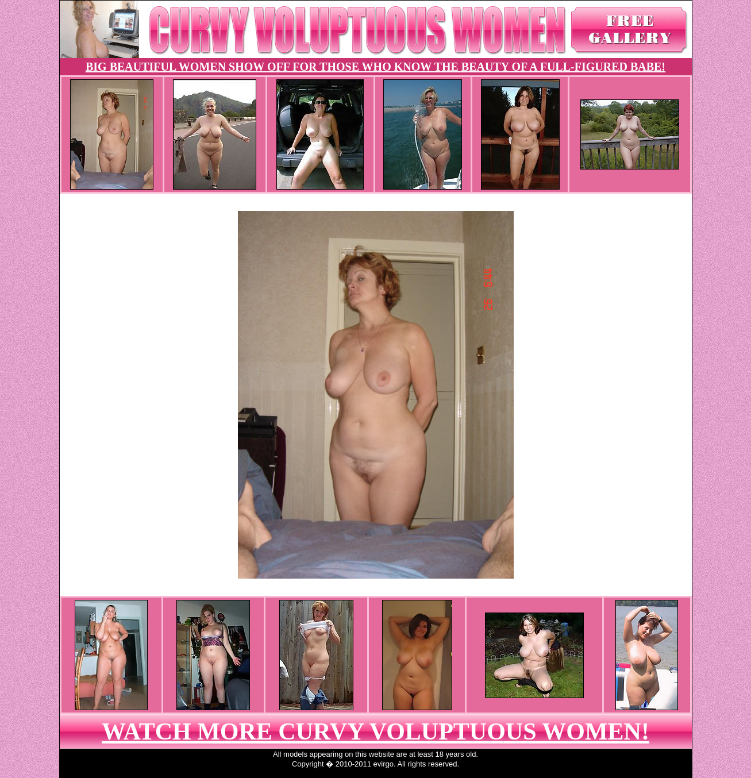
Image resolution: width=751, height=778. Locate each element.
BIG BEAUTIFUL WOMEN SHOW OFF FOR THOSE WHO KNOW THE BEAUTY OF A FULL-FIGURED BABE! (375, 66)
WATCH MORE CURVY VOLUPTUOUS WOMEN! (375, 731)
